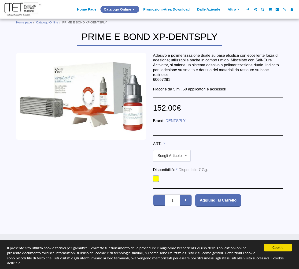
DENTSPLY (176, 121)
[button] (248, 9)
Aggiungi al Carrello (218, 200)
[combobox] (172, 156)
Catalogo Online (47, 22)
